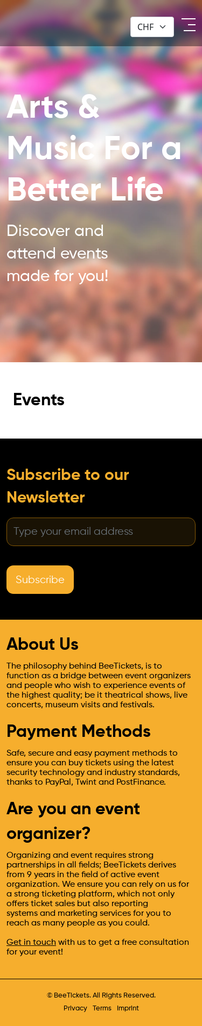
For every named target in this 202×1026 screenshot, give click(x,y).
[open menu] (187, 24)
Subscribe (40, 580)
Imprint (128, 1008)
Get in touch (31, 942)
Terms (102, 1008)
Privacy (75, 1008)
